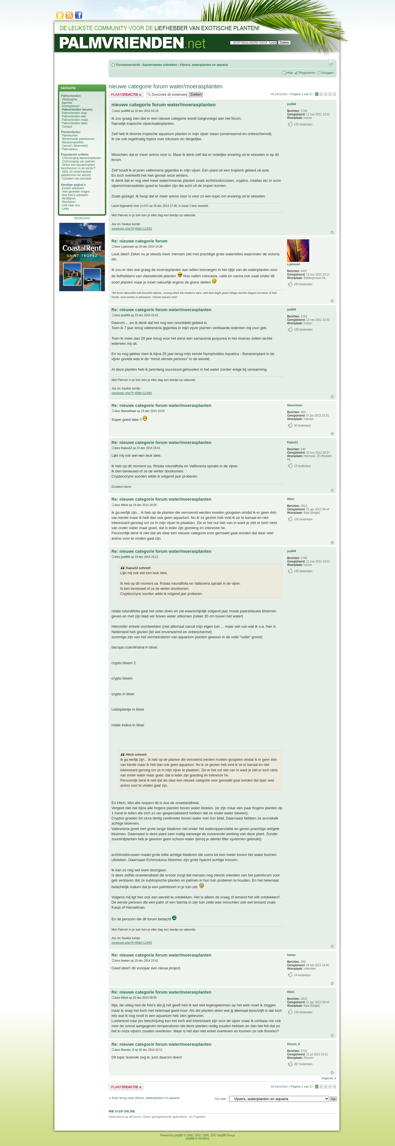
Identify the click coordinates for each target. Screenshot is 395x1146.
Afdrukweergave (330, 63)
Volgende (327, 1078)
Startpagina (69, 99)
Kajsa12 (126, 448)
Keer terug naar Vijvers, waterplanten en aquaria (145, 1098)
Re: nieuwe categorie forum (139, 240)
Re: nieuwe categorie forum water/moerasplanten (161, 309)
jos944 (125, 111)
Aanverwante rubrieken (159, 64)
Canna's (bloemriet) (75, 145)
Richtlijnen (69, 198)
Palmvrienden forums (77, 109)
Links (65, 208)
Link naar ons (71, 205)
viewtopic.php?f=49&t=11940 (131, 228)
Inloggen (328, 72)
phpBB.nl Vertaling (197, 1138)
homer (125, 960)
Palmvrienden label (74, 123)
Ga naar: (221, 1098)
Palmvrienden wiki (74, 116)
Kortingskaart (71, 106)
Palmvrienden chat (74, 113)
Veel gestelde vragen (76, 191)
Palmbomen (70, 135)
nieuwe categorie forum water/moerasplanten (166, 86)
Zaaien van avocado (77, 178)
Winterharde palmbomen (78, 138)
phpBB (178, 1135)
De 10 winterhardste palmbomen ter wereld (76, 173)
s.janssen (127, 246)
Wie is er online (122, 1111)
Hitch (124, 505)
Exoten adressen (73, 188)
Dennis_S (127, 1049)
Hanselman (128, 411)
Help (289, 72)
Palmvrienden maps (75, 119)
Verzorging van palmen (79, 161)
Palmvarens (70, 149)
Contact (67, 126)
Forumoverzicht (128, 64)
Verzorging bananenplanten (82, 158)
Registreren (307, 72)
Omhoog (332, 232)
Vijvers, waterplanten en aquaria (204, 64)
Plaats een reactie (126, 94)
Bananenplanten (73, 142)
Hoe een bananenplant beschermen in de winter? (78, 166)
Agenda (67, 102)
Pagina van (301, 94)
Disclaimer (69, 201)
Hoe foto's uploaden (75, 195)
